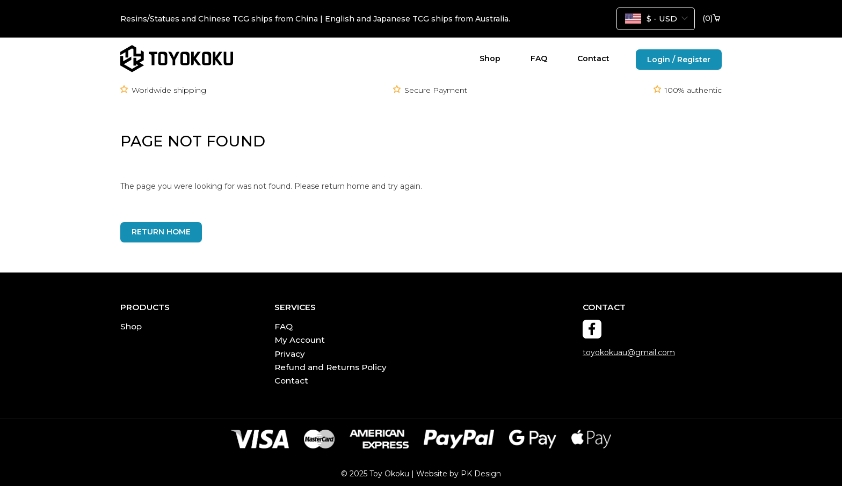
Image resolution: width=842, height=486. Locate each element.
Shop (490, 58)
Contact (593, 58)
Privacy (289, 354)
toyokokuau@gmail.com (629, 352)
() (711, 19)
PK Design (481, 473)
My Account (299, 340)
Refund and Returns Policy (330, 367)
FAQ (539, 58)
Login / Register (678, 59)
